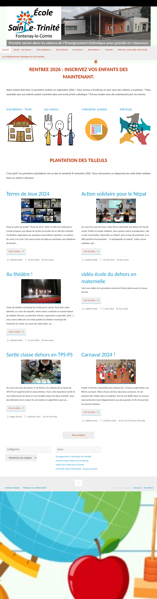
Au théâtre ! (19, 274)
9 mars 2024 (108, 308)
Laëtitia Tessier (91, 308)
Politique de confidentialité (34, 487)
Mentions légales (12, 487)
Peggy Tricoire (16, 416)
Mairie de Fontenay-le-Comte (70, 464)
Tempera (138, 487)
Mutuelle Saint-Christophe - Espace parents (77, 468)
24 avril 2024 (108, 259)
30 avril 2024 (33, 259)
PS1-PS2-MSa (51, 416)
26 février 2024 (34, 416)
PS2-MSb (141, 420)
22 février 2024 (109, 420)
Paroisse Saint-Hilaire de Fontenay (72, 460)
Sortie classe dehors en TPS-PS (39, 354)
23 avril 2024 (33, 340)
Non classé (49, 259)
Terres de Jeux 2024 (27, 194)
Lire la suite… (17, 251)
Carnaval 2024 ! (98, 354)
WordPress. (149, 487)
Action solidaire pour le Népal (113, 194)
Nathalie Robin (16, 259)
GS (122, 420)
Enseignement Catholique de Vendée (73, 456)
